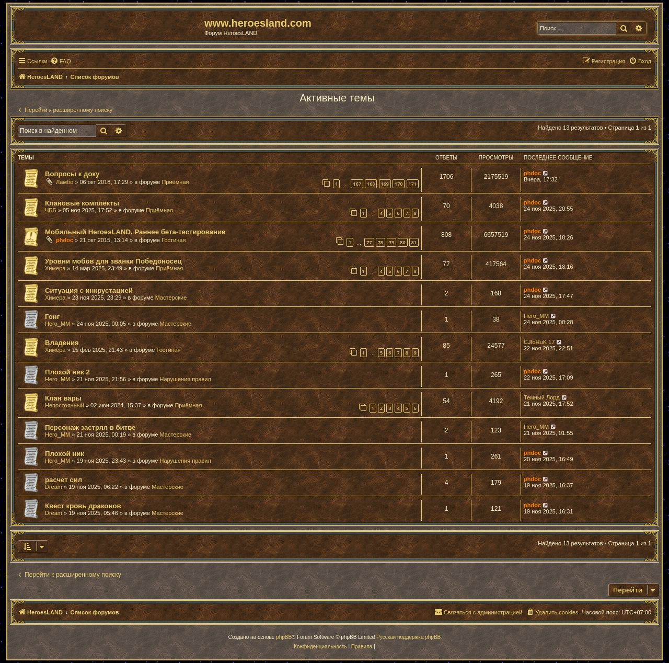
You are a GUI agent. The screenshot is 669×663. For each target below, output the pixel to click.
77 (369, 242)
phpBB (284, 637)
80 (402, 242)
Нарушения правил (185, 379)
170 (398, 183)
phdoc (532, 173)
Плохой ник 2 (67, 372)
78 (380, 242)
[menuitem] (60, 61)
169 (385, 183)
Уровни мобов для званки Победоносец (113, 261)
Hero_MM (57, 324)
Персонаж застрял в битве (90, 427)
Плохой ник (64, 454)
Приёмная (175, 182)
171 (413, 183)
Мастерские (171, 297)
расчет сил (63, 480)
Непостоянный (64, 405)
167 (357, 183)
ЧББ (50, 210)
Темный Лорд (542, 397)
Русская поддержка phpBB (408, 637)
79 (391, 242)
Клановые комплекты (82, 203)
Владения (62, 343)
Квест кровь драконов (83, 506)
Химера (55, 268)
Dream (53, 487)
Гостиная (174, 240)
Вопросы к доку (72, 174)
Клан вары (63, 398)
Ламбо (64, 182)
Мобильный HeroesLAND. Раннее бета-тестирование (135, 232)
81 (414, 242)
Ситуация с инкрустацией (89, 290)
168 (371, 183)
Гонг (52, 317)
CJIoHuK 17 (539, 342)
